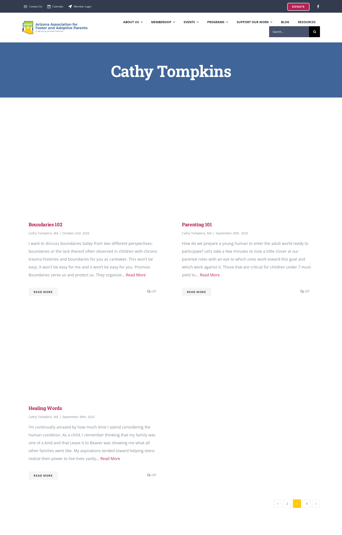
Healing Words (45, 408)
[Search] (314, 31)
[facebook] (318, 6)
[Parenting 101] (247, 131)
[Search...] (289, 31)
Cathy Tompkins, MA (43, 233)
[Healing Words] (94, 315)
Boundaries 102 (45, 224)
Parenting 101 (197, 224)
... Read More (133, 274)
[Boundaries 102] (94, 131)
